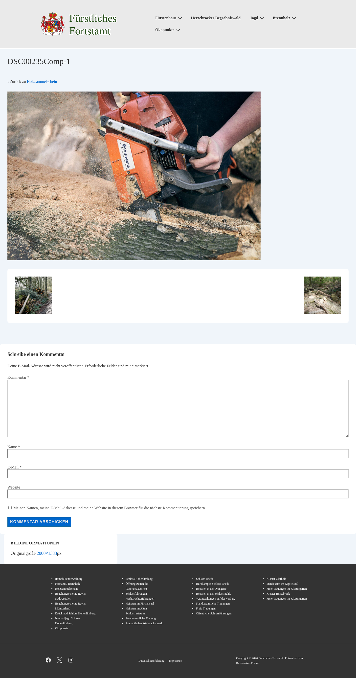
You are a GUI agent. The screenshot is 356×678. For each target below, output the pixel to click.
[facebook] (48, 660)
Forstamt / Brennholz (67, 583)
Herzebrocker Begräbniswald (216, 18)
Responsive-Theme (247, 663)
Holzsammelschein (42, 81)
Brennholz (285, 17)
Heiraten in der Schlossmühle (213, 593)
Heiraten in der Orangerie (211, 588)
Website (13, 487)
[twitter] (60, 660)
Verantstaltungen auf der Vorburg (215, 598)
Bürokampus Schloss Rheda (212, 583)
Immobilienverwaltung (68, 579)
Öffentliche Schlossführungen (213, 613)
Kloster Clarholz (276, 579)
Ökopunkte (168, 29)
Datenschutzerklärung (151, 660)
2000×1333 (47, 553)
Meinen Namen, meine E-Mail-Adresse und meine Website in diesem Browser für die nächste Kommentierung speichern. (109, 508)
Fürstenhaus (169, 17)
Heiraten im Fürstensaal (140, 603)
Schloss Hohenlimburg (139, 579)
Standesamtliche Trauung (141, 618)
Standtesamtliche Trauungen (213, 603)
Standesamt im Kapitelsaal (282, 583)
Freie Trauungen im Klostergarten (287, 588)
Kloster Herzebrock (278, 593)
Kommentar (18, 377)
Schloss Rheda (204, 579)
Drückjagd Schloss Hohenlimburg (75, 613)
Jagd (257, 17)
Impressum (175, 660)
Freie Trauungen (206, 608)
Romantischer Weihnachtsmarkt (144, 623)
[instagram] (71, 660)
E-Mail (13, 467)
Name (12, 447)
